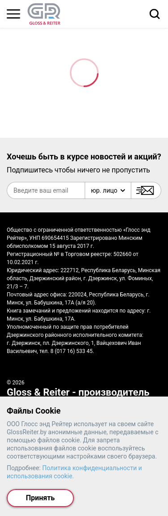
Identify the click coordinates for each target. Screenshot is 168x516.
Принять (40, 498)
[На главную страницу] (44, 14)
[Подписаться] (146, 190)
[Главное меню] (13, 14)
